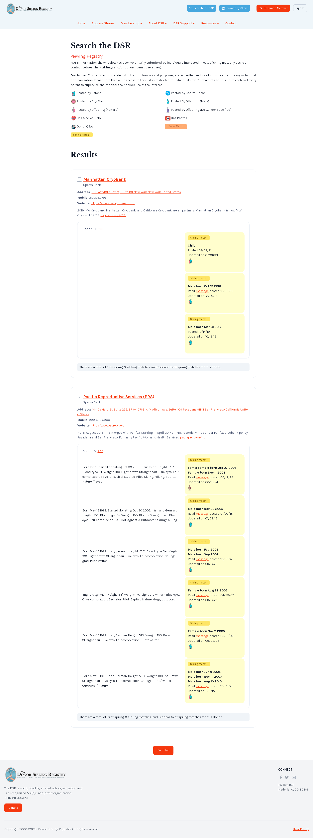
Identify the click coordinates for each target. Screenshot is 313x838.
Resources (210, 23)
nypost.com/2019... (113, 215)
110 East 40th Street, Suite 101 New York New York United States (136, 192)
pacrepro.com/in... (192, 437)
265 (100, 229)
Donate (13, 807)
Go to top (163, 750)
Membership (131, 23)
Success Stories (103, 23)
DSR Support (184, 23)
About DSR (158, 23)
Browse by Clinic (235, 8)
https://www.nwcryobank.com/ (113, 203)
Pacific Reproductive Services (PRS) (118, 396)
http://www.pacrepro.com (109, 425)
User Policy (301, 829)
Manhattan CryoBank (104, 179)
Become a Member (273, 8)
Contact (231, 23)
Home (81, 23)
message (202, 291)
